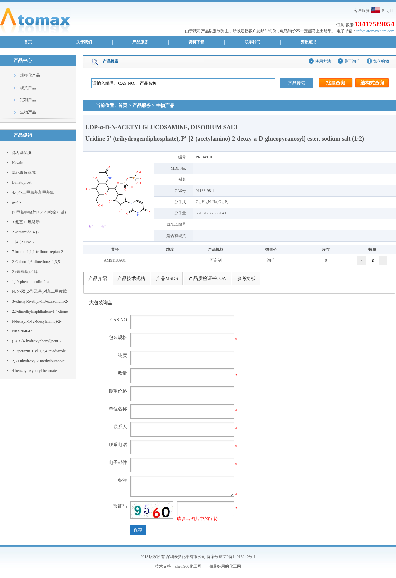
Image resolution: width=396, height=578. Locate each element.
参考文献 (246, 278)
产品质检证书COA (207, 278)
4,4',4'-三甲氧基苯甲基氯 (33, 192)
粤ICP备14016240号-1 (237, 556)
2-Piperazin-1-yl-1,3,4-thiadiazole (39, 351)
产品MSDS (167, 278)
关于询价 (352, 61)
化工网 (235, 566)
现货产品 (28, 87)
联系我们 (252, 42)
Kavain (17, 162)
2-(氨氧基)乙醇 (25, 271)
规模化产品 (30, 75)
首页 (28, 42)
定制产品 (28, 99)
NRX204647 (22, 331)
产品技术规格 (131, 278)
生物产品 (28, 112)
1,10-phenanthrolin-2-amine (34, 281)
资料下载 (196, 42)
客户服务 (362, 10)
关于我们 (84, 42)
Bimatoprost (21, 182)
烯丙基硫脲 (22, 152)
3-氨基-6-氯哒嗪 (26, 222)
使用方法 (323, 61)
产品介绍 (97, 278)
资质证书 (308, 42)
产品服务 (140, 42)
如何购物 (381, 61)
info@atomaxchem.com (375, 31)
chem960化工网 (188, 566)
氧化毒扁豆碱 (24, 172)
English (388, 10)
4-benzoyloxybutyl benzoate (34, 370)
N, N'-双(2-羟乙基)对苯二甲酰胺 (39, 291)
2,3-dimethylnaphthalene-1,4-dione (40, 311)
